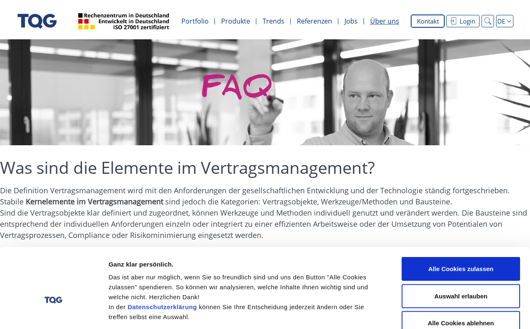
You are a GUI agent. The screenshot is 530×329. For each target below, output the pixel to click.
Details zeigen (440, 312)
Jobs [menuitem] (351, 21)
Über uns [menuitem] (384, 21)
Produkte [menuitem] (235, 21)
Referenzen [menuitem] (314, 21)
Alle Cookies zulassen (461, 220)
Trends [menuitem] (273, 21)
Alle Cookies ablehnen (461, 274)
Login (462, 21)
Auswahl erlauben (460, 247)
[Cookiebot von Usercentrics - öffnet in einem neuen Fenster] (53, 313)
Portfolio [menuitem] (195, 21)
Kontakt (428, 21)
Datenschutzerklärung (162, 258)
